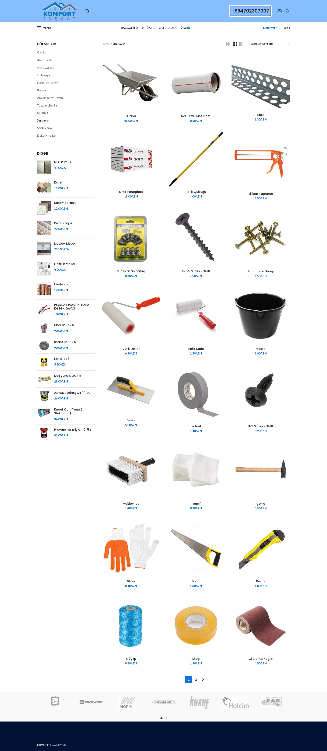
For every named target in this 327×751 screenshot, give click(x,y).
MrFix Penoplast (131, 192)
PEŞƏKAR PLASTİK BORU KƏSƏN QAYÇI (71, 306)
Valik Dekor (131, 349)
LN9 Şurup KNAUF (261, 426)
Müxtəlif (42, 113)
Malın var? (270, 27)
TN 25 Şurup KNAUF (196, 271)
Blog (287, 27)
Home (106, 44)
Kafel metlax (45, 60)
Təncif (196, 504)
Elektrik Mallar (65, 264)
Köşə (260, 115)
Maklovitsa (131, 504)
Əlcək (131, 581)
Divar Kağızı (63, 223)
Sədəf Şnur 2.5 (65, 342)
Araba (131, 116)
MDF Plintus (62, 162)
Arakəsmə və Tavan (50, 97)
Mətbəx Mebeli (65, 243)
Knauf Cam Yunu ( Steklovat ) (68, 411)
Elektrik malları (46, 135)
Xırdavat (43, 120)
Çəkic (260, 504)
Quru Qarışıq (45, 67)
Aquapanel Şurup (260, 271)
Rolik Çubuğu (196, 192)
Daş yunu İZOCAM (67, 376)
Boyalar (42, 90)
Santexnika (44, 128)
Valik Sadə (196, 349)
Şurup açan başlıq (131, 271)
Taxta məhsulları (48, 105)
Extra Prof (61, 359)
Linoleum (61, 284)
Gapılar (41, 52)
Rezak (260, 581)
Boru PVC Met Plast (196, 116)
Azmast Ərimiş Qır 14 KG (72, 393)
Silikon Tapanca (260, 194)
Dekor (131, 420)
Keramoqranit (65, 203)
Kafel (58, 182)
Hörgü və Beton (47, 82)
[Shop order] (270, 44)
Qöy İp (131, 659)
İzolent (196, 426)
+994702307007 (250, 11)
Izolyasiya (43, 75)
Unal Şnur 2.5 (64, 325)
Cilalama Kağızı (261, 659)
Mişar (196, 581)
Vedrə (260, 349)
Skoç (196, 659)
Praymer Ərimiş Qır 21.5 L (72, 430)
